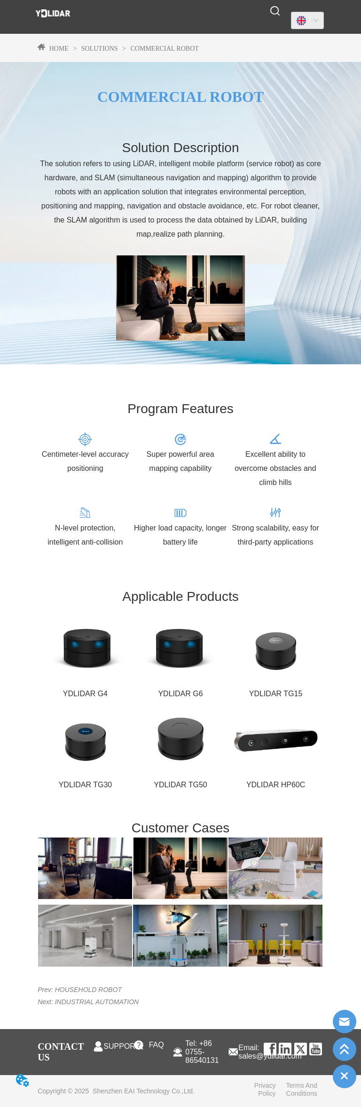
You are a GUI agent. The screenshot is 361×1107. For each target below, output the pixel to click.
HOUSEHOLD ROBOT (88, 989)
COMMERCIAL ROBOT (164, 48)
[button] (167, 21)
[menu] (168, 21)
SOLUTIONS (99, 48)
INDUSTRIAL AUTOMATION (97, 1002)
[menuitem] (168, 21)
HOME (58, 48)
